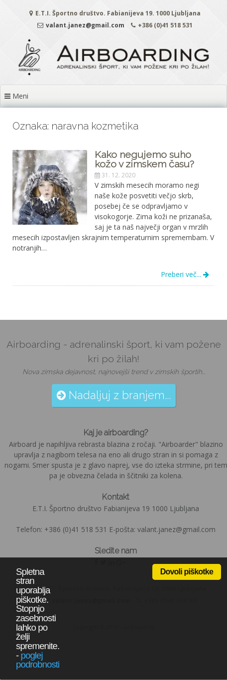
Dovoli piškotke (186, 571)
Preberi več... (185, 274)
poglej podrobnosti (37, 660)
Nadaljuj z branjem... (114, 395)
